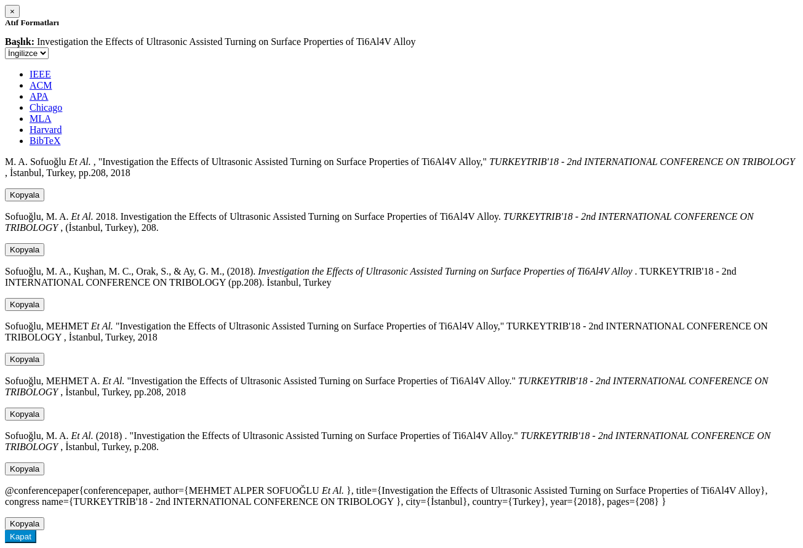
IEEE (40, 74)
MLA (41, 118)
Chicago (46, 107)
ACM (41, 85)
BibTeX (45, 140)
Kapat (20, 536)
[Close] (12, 11)
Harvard (46, 129)
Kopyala (24, 194)
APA (39, 96)
